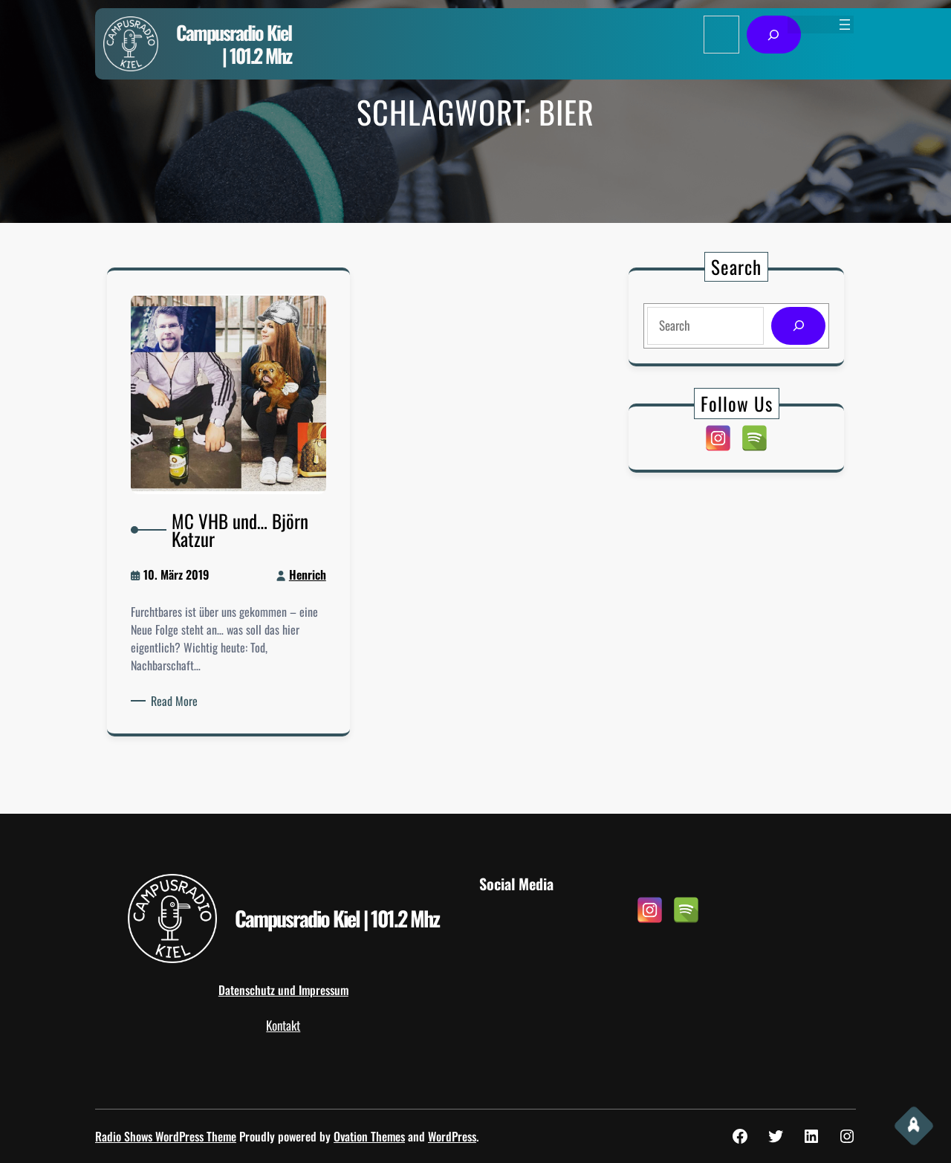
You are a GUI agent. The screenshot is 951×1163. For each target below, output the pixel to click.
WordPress (452, 1136)
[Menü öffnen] (845, 24)
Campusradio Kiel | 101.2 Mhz (233, 44)
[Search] (796, 326)
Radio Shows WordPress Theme (165, 1136)
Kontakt (283, 1025)
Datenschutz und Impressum (283, 990)
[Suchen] (774, 35)
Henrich (298, 575)
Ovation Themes (369, 1136)
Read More (183, 685)
